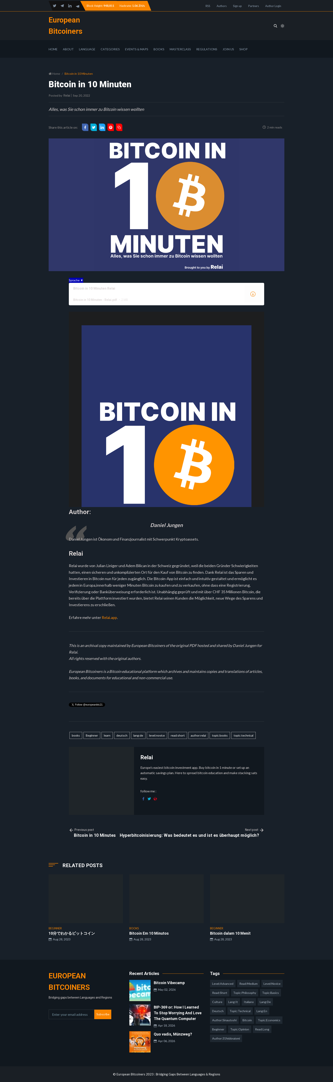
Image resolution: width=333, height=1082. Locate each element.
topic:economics (269, 1020)
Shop (243, 49)
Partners (253, 6)
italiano (249, 1002)
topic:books (220, 735)
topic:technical (243, 735)
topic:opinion (239, 1029)
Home (53, 49)
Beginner (92, 735)
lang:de (138, 735)
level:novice (157, 735)
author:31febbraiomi (226, 1038)
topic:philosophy (244, 993)
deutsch (121, 735)
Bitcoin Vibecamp (169, 983)
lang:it (233, 1002)
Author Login (273, 6)
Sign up (237, 6)
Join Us (228, 49)
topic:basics (270, 993)
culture (217, 1002)
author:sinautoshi (224, 1020)
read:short (178, 735)
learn (107, 735)
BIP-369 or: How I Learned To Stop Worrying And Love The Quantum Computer (178, 1013)
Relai (66, 95)
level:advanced (222, 983)
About (68, 49)
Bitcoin (247, 1020)
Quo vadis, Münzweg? (173, 1034)
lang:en (262, 1011)
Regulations (206, 49)
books (76, 735)
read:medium (248, 983)
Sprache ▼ (76, 280)
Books (159, 49)
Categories (110, 49)
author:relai (198, 735)
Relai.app (109, 617)
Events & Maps (136, 49)
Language (87, 49)
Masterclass (180, 49)
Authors (222, 6)
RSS (208, 6)
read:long (262, 1029)
